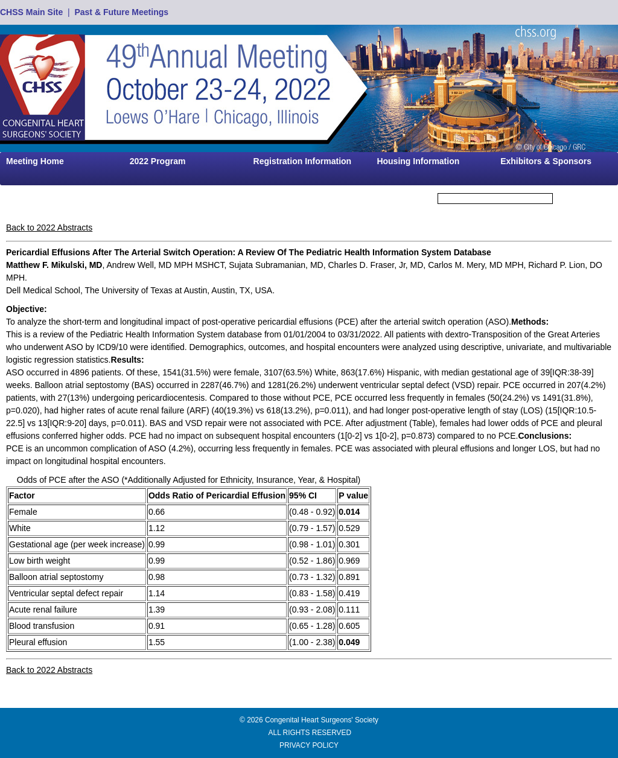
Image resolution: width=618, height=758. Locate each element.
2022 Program (158, 161)
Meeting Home (35, 161)
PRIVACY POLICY (309, 745)
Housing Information (418, 161)
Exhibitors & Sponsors (545, 161)
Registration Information (302, 161)
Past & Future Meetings (121, 12)
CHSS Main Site (31, 12)
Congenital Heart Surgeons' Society (321, 720)
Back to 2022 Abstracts (49, 227)
